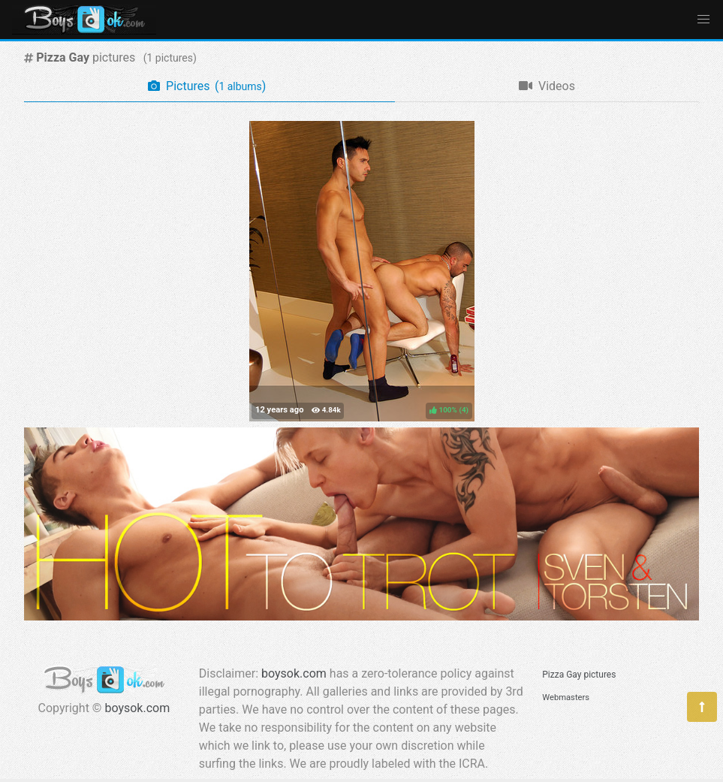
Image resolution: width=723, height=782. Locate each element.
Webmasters (565, 697)
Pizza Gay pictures (579, 674)
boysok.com (137, 708)
